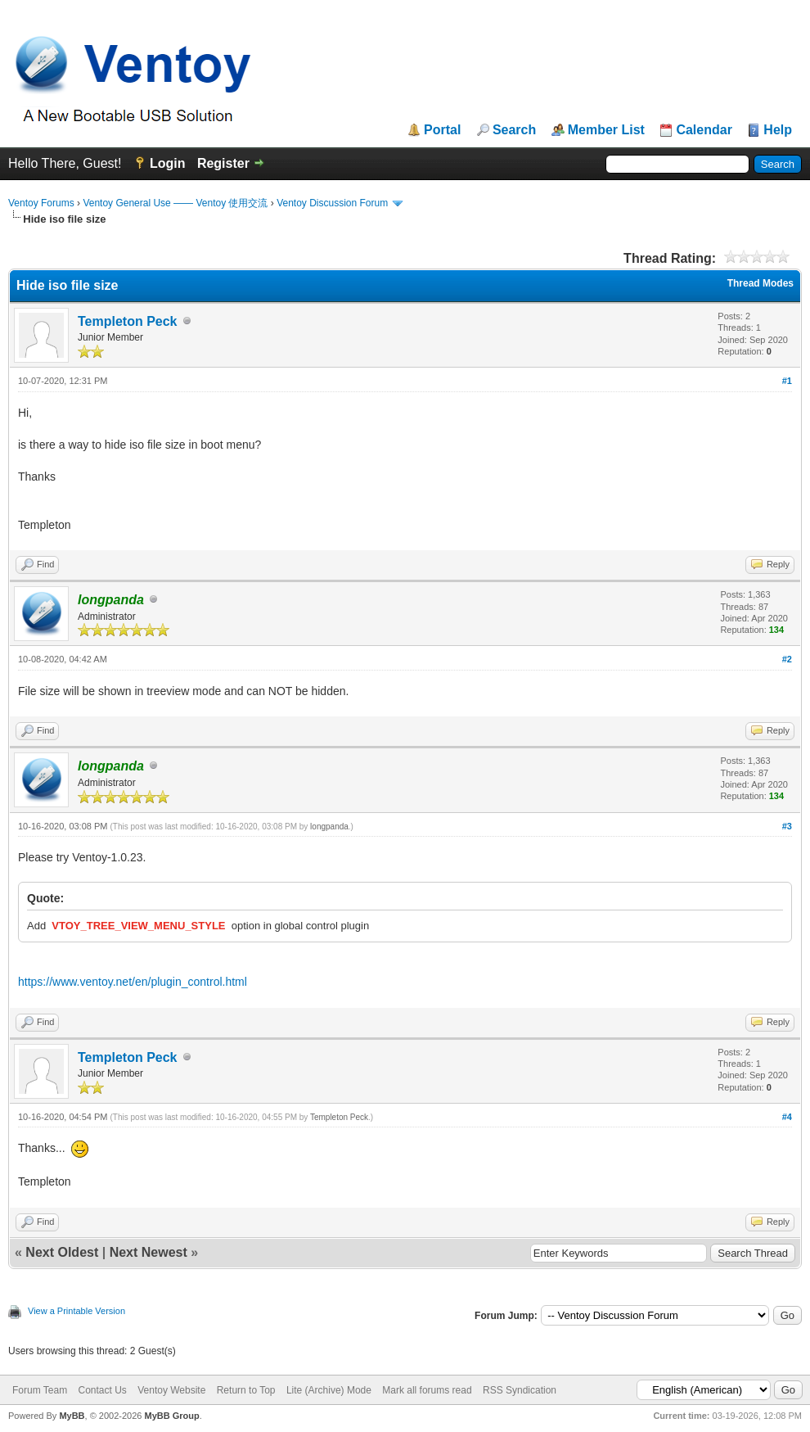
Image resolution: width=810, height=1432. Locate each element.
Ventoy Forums (41, 203)
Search (514, 130)
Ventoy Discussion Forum (332, 203)
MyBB (71, 1416)
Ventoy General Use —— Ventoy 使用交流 (175, 203)
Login (168, 163)
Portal (442, 130)
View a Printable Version (76, 1311)
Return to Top (246, 1390)
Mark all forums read (426, 1390)
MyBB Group (171, 1416)
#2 (787, 659)
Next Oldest (61, 1252)
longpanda (329, 826)
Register (223, 163)
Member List (606, 130)
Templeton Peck (128, 321)
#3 (787, 826)
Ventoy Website (171, 1390)
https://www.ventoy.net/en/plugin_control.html (132, 981)
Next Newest (148, 1252)
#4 (787, 1117)
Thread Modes (760, 283)
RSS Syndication (519, 1390)
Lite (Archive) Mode (328, 1390)
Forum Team (39, 1390)
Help (777, 130)
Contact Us (102, 1390)
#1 (787, 381)
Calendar (703, 130)
